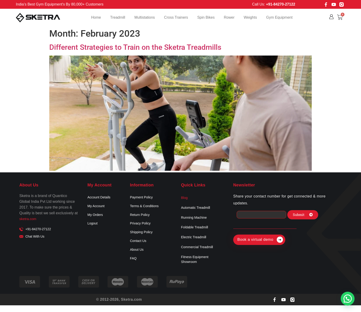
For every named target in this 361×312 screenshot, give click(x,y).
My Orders (96, 217)
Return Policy (141, 217)
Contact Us (139, 246)
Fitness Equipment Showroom (196, 265)
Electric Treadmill (195, 242)
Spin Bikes (206, 17)
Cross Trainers (176, 17)
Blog (184, 198)
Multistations (144, 17)
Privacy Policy (141, 227)
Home (96, 17)
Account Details (100, 198)
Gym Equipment (279, 17)
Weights (250, 17)
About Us (137, 256)
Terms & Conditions (146, 207)
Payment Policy (142, 198)
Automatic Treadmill (197, 209)
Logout (93, 227)
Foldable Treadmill (196, 231)
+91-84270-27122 (280, 4)
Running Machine (195, 220)
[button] (348, 299)
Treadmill (117, 17)
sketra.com (28, 219)
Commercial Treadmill (199, 252)
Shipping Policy (142, 236)
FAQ (133, 265)
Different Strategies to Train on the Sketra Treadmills (135, 47)
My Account (97, 207)
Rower (229, 17)
